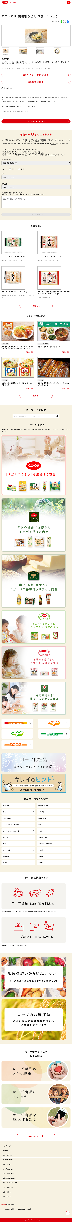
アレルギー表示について (10, 1183)
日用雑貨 (40, 863)
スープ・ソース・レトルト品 (11, 831)
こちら (53, 144)
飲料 (4, 843)
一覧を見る (36, 306)
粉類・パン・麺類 (43, 805)
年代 (3, 174)
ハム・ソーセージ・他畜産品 (11, 824)
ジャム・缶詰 (7, 850)
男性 (13, 169)
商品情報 (5, 1151)
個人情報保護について (23, 1209)
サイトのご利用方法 (7, 1209)
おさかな (40, 850)
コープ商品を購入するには (36, 121)
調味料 (5, 812)
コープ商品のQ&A (8, 1187)
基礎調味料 (6, 856)
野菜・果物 (6, 805)
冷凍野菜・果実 (42, 837)
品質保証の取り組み (9, 1178)
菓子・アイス (7, 837)
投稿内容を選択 (6, 160)
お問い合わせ (7, 1192)
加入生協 (4, 184)
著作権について (50, 155)
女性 (22, 169)
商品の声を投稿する (35, 82)
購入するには (7, 1164)
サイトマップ (7, 1197)
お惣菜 (40, 831)
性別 (3, 169)
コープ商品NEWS (8, 1160)
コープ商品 (9, 2)
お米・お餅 (41, 812)
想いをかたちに (7, 1155)
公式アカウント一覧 (35, 1136)
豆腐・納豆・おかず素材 (45, 843)
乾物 (39, 824)
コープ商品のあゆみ (8, 1174)
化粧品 (5, 863)
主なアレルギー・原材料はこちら (35, 75)
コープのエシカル (8, 1169)
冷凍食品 (40, 856)
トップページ (7, 1146)
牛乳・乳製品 (7, 818)
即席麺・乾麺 (42, 818)
